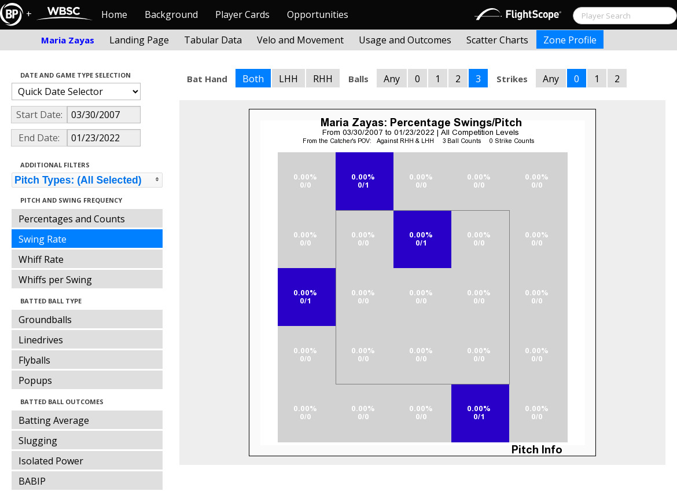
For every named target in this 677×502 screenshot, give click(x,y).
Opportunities (317, 14)
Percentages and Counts (72, 218)
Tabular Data (213, 40)
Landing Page (139, 40)
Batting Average (54, 420)
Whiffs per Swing (55, 279)
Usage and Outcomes (405, 40)
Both (253, 78)
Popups (35, 380)
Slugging (38, 440)
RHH (323, 78)
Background (171, 14)
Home (114, 14)
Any (392, 78)
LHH (288, 78)
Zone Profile (570, 40)
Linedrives (41, 340)
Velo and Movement (300, 40)
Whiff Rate (41, 259)
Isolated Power (51, 461)
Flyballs (34, 360)
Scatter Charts (497, 40)
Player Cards (242, 14)
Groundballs (45, 319)
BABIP (32, 481)
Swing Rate (43, 239)
